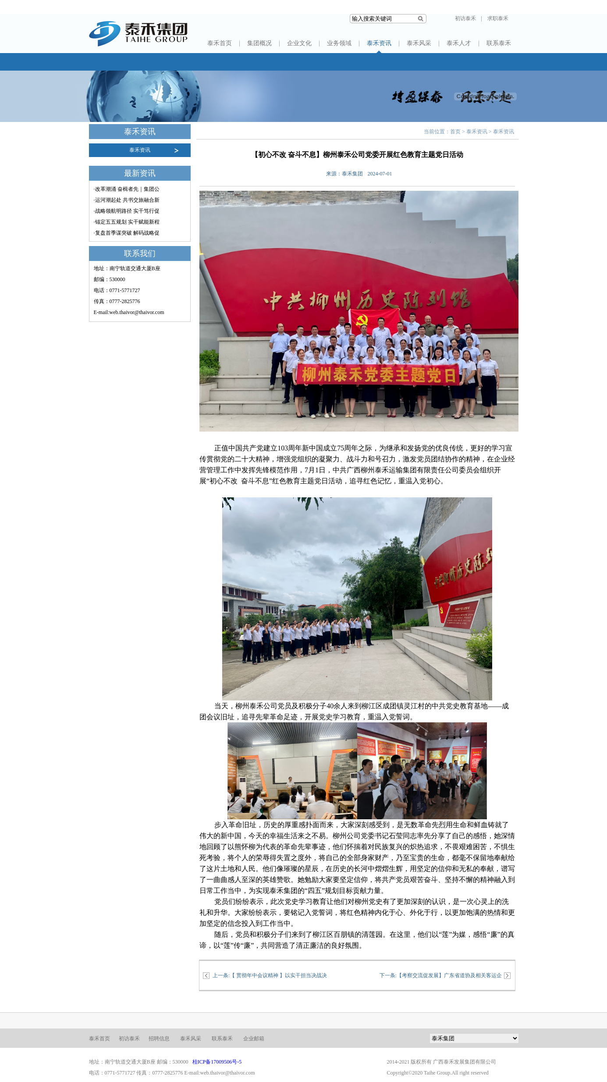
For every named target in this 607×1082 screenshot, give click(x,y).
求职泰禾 (497, 18)
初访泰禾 (465, 18)
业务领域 (339, 43)
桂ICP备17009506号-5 (217, 1062)
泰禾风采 (419, 43)
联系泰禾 (498, 43)
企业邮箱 (253, 1039)
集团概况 (259, 43)
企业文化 (299, 43)
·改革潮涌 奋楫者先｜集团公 (127, 189)
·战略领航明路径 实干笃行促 (127, 211)
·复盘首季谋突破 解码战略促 (127, 233)
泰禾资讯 (379, 43)
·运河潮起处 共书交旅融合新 (127, 200)
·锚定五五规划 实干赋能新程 (127, 222)
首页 (455, 132)
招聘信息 (159, 1039)
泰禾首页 (219, 43)
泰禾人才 (459, 43)
